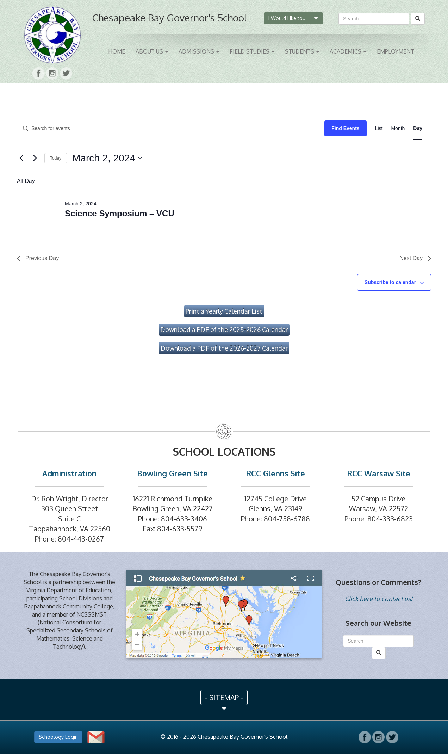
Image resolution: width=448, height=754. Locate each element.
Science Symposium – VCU (119, 213)
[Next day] (35, 158)
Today (55, 158)
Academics (348, 51)
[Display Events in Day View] (417, 128)
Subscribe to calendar (390, 282)
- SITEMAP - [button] (224, 697)
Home (116, 51)
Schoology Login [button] (58, 737)
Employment (395, 51)
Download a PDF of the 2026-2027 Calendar (224, 348)
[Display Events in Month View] (398, 128)
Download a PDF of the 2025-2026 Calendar (224, 329)
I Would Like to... (293, 18)
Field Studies (252, 51)
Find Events (345, 128)
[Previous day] (21, 158)
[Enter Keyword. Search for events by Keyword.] (170, 128)
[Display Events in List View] (379, 128)
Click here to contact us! (378, 598)
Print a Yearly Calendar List (224, 311)
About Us (152, 51)
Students (302, 51)
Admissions (199, 51)
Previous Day (38, 258)
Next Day (415, 258)
